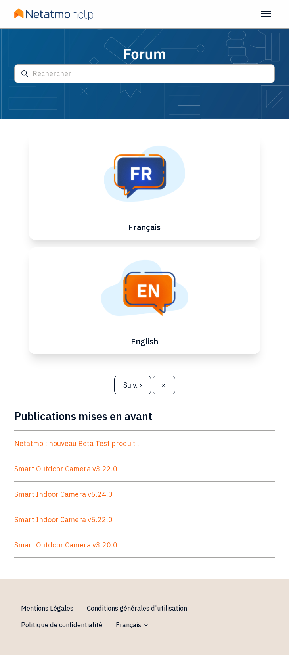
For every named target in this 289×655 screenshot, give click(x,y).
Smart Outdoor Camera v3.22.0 (65, 468)
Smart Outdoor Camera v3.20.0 (65, 544)
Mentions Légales (47, 608)
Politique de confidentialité (61, 624)
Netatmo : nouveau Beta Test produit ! (76, 443)
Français (132, 624)
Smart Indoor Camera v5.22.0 (63, 519)
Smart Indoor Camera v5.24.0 (63, 494)
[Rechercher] (144, 73)
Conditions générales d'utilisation (137, 608)
